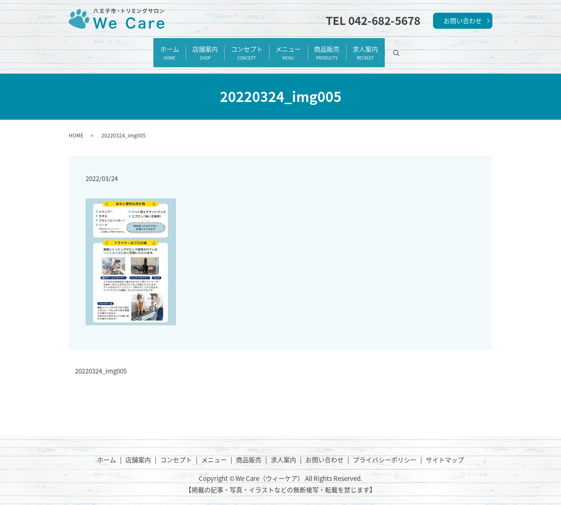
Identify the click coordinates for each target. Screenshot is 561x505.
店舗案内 (190, 48)
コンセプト (242, 48)
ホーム (145, 48)
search (431, 48)
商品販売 (341, 48)
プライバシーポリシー (385, 450)
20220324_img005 (101, 361)
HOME (76, 125)
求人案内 (390, 48)
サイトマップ (445, 450)
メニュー (293, 48)
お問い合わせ (463, 20)
